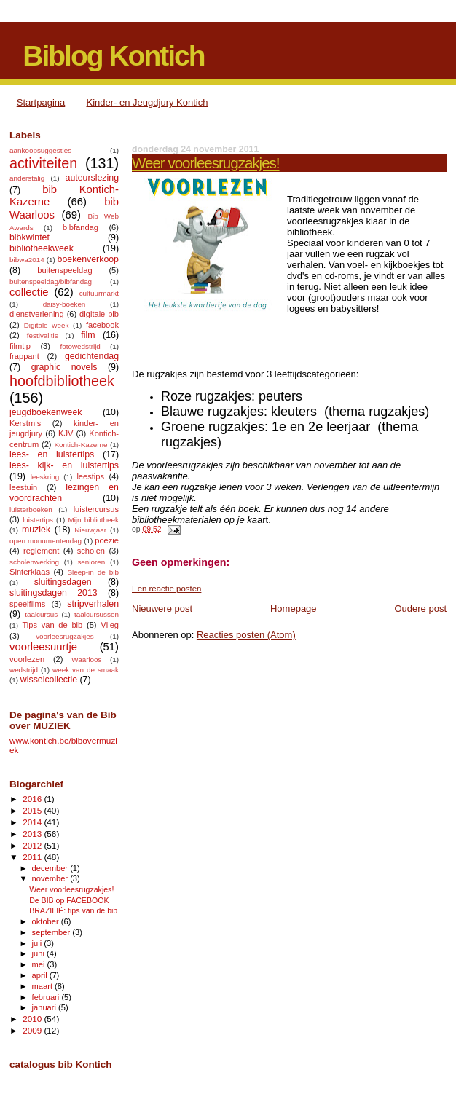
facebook (102, 324)
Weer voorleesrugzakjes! (206, 162)
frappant (24, 356)
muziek (36, 529)
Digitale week (46, 325)
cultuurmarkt (99, 293)
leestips (90, 476)
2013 (33, 833)
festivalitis (42, 335)
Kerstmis (25, 423)
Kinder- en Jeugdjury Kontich (147, 102)
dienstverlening (36, 314)
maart (43, 986)
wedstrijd (23, 670)
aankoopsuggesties (40, 150)
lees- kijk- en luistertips (64, 465)
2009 (33, 1030)
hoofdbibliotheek (61, 381)
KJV (65, 433)
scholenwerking (34, 562)
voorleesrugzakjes (65, 636)
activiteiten (43, 163)
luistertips (38, 520)
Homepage (293, 608)
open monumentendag (45, 541)
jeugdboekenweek (45, 412)
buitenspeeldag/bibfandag (50, 282)
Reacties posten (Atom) (246, 634)
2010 (33, 1018)
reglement (41, 550)
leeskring (45, 477)
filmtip (20, 346)
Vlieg (110, 625)
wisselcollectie (48, 679)
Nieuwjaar (90, 530)
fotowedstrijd (80, 346)
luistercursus (96, 509)
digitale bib (99, 314)
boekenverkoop (88, 259)
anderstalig (26, 178)
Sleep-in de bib (93, 572)
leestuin (23, 487)
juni (39, 953)
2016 (33, 798)
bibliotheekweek (41, 248)
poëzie (107, 540)
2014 (33, 822)
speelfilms (27, 603)
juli (38, 943)
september (52, 932)
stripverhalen (93, 604)
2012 (33, 845)
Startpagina (41, 102)
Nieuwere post (162, 608)
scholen (91, 550)
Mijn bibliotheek (93, 520)
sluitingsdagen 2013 (53, 593)
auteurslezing (92, 178)
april (41, 975)
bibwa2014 (26, 260)
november (51, 878)
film (88, 335)
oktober (46, 921)
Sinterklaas (29, 571)
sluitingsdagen (63, 582)
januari (45, 1007)
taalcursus (41, 614)
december (51, 868)
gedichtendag (92, 356)
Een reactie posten (166, 588)
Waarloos (86, 660)
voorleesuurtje (43, 647)
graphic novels (64, 367)
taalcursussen (96, 614)
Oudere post (420, 608)
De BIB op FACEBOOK (69, 900)
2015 (33, 810)
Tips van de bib (52, 625)
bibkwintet (29, 237)
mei (39, 964)
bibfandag (80, 227)
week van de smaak (85, 670)
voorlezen (26, 659)
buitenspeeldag (64, 270)
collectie (29, 292)
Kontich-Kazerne (80, 445)
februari (47, 997)
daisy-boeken (64, 304)
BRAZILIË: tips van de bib (73, 910)
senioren (91, 562)
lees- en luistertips (51, 454)
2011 (33, 857)
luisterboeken (30, 509)
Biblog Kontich (113, 55)
